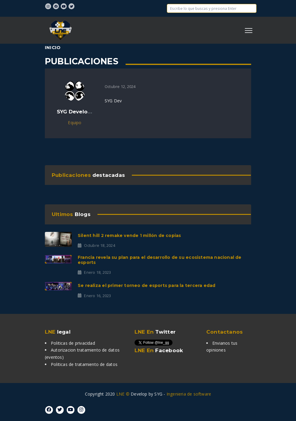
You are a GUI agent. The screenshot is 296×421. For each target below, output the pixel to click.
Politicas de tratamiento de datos (84, 364)
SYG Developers (78, 112)
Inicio (52, 47)
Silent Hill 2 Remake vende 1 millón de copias (129, 235)
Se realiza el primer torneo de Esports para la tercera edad (146, 285)
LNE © (122, 394)
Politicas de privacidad (73, 343)
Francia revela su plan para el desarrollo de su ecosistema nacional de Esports (160, 260)
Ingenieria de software (189, 394)
